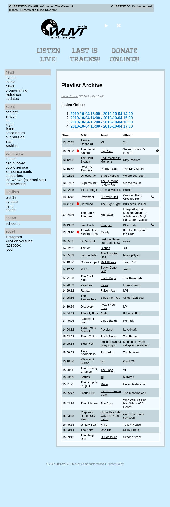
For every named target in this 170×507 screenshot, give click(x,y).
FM (8, 120)
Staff (9, 141)
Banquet (106, 225)
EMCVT (10, 116)
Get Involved (15, 163)
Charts (11, 210)
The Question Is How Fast (109, 182)
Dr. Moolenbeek (142, 6)
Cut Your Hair (109, 197)
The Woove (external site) (26, 180)
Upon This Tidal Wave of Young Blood (111, 416)
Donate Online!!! (124, 55)
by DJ (9, 206)
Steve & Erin (69, 96)
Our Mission (15, 137)
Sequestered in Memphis (111, 159)
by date (12, 202)
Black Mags (108, 278)
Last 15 (11, 197)
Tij (102, 377)
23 (102, 142)
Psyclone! (107, 329)
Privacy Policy (115, 463)
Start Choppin (110, 175)
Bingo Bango (109, 320)
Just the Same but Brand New (110, 240)
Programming (16, 90)
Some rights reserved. (94, 463)
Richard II (107, 352)
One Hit (106, 430)
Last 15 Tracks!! (85, 55)
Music (10, 82)
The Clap (107, 403)
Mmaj (104, 384)
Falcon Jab (108, 290)
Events (11, 78)
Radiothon (13, 94)
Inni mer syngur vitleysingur (111, 343)
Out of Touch (109, 437)
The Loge (107, 370)
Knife (104, 424)
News (10, 86)
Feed (9, 249)
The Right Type (111, 204)
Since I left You (110, 297)
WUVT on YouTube (19, 241)
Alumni (11, 159)
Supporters (14, 176)
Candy (105, 232)
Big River (107, 151)
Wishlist (12, 146)
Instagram (14, 237)
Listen (10, 129)
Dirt (103, 361)
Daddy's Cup (109, 168)
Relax (104, 285)
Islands (105, 248)
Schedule (13, 223)
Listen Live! (49, 55)
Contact (12, 112)
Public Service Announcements (19, 169)
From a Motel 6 (111, 190)
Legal (9, 125)
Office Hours (15, 133)
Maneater (107, 214)
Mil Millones (108, 262)
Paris (104, 313)
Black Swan (108, 336)
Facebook (13, 245)
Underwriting (16, 184)
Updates (12, 99)
